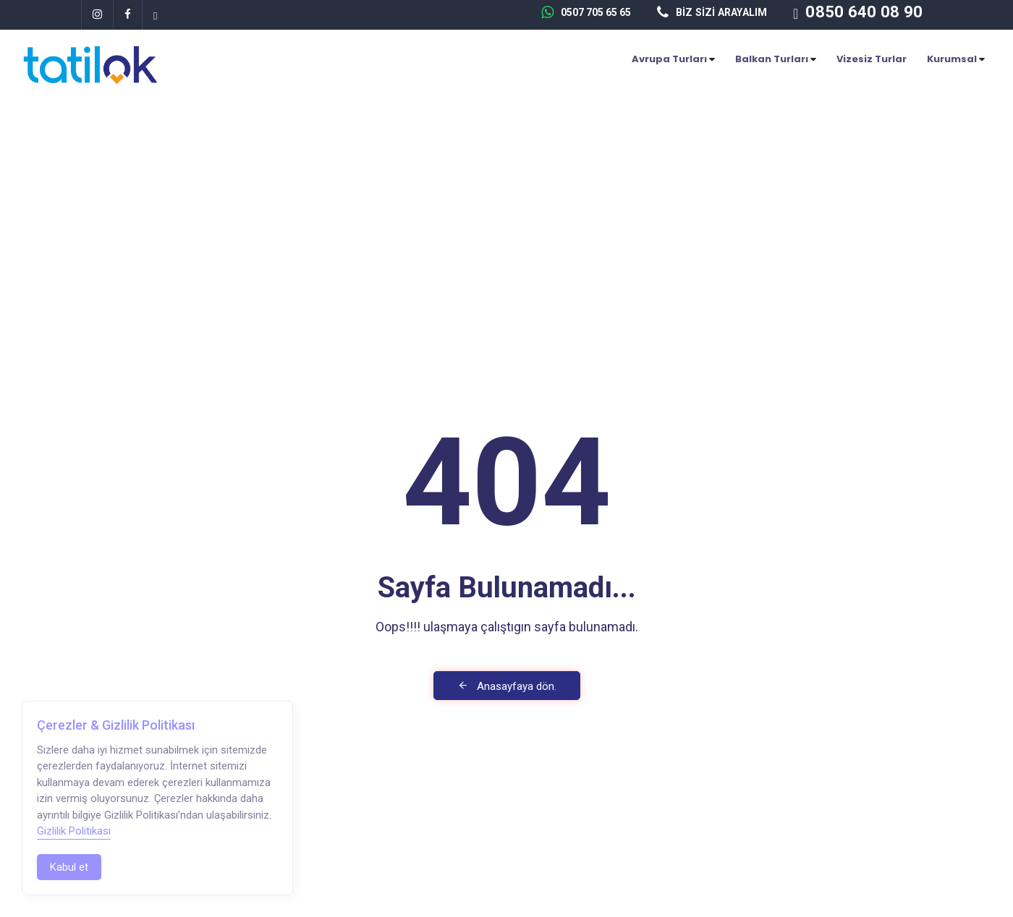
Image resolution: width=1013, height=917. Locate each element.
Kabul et (69, 867)
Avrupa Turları (673, 59)
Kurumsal (956, 59)
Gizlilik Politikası (74, 830)
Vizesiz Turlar (871, 59)
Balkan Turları (775, 59)
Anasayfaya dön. (506, 686)
